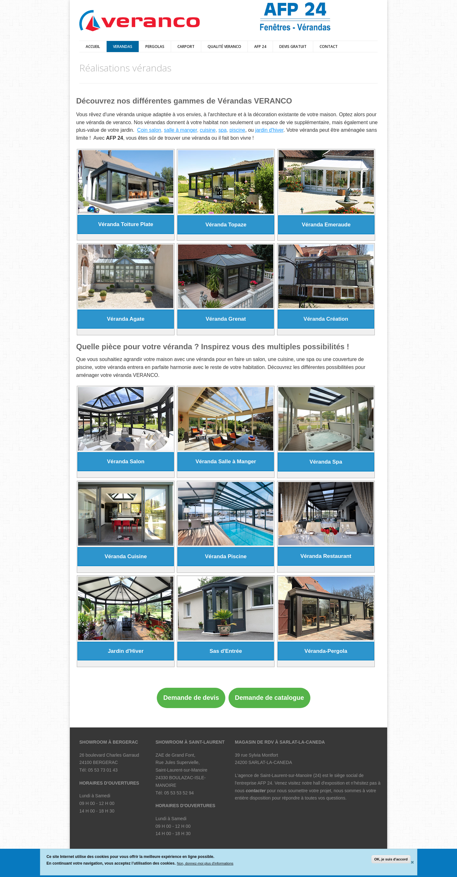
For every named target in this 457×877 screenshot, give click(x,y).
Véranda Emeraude (326, 225)
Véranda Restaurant (325, 556)
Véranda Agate (125, 319)
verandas (122, 46)
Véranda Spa (325, 462)
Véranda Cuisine (125, 556)
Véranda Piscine (226, 556)
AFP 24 (260, 46)
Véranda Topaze (225, 225)
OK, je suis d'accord (390, 859)
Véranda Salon (125, 462)
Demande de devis (191, 697)
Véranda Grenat (226, 319)
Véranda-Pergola (325, 651)
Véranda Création (325, 319)
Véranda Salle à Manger (225, 462)
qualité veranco (224, 46)
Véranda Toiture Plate (125, 224)
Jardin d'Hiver (126, 651)
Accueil (93, 46)
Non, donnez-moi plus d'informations (205, 863)
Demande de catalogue (269, 697)
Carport (186, 46)
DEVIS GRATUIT (293, 46)
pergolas (154, 46)
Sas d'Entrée (225, 651)
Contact (329, 46)
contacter (256, 790)
